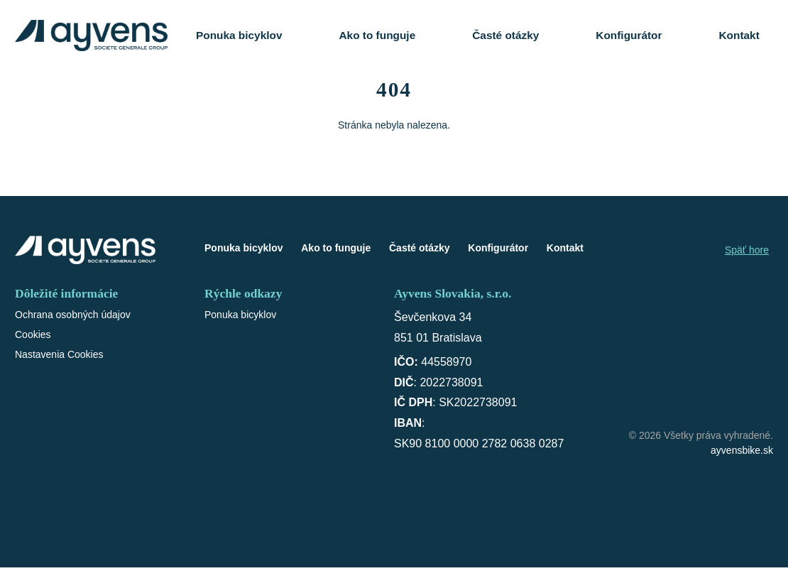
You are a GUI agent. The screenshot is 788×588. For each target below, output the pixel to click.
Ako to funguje (377, 35)
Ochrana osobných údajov (73, 314)
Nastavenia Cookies (59, 354)
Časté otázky (505, 35)
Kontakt (739, 35)
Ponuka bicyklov (239, 35)
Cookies (33, 334)
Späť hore (747, 250)
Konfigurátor (629, 35)
